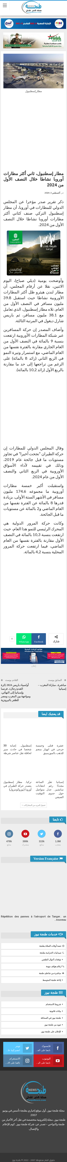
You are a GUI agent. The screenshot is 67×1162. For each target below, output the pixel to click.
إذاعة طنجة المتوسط (52, 980)
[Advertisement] (33, 131)
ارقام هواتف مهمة (55, 966)
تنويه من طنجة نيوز (52, 1025)
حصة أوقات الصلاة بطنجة (51, 946)
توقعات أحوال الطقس (51, 959)
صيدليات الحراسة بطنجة (52, 953)
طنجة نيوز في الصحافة (51, 1018)
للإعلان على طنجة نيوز (51, 1031)
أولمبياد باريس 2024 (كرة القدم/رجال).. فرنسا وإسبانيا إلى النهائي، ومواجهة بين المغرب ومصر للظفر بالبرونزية (15, 693)
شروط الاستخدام (53, 1004)
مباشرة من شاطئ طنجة (51, 973)
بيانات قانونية (55, 1011)
